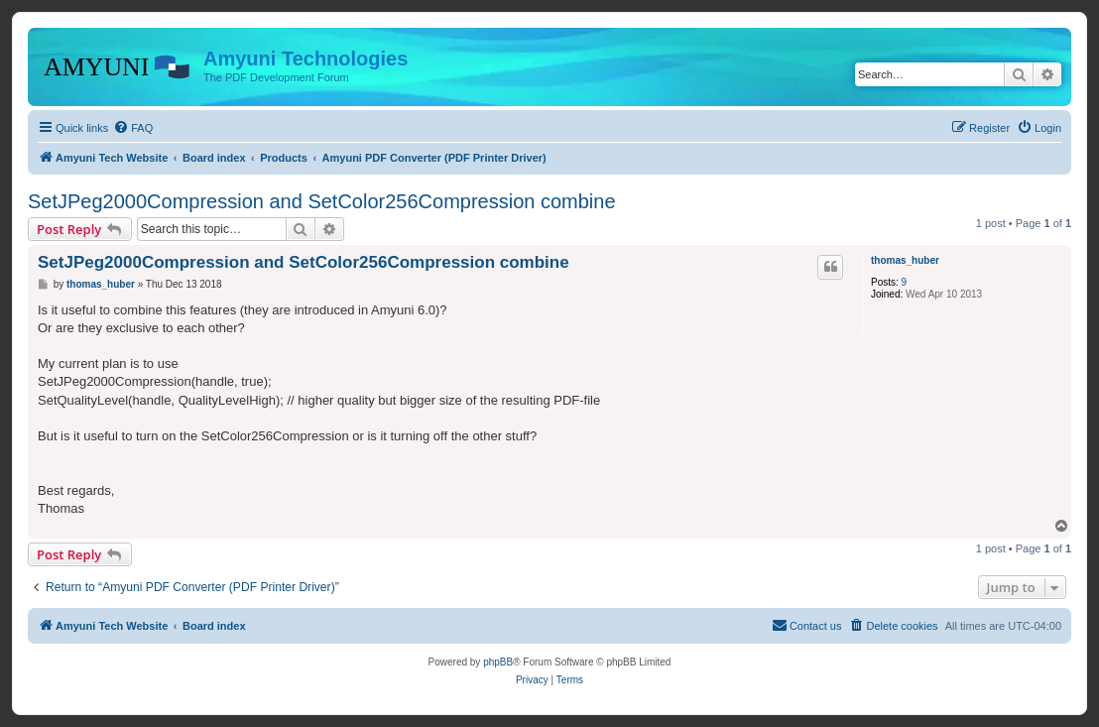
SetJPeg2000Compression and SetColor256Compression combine (322, 201)
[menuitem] (133, 128)
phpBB (498, 662)
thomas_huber (905, 260)
